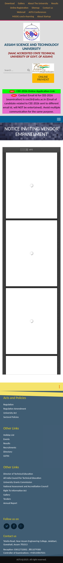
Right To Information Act (15, 490)
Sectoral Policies (11, 417)
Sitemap (35, 7)
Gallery (21, 3)
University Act (10, 412)
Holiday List (8, 435)
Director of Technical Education (18, 473)
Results (54, 3)
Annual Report (10, 503)
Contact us (48, 7)
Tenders (7, 499)
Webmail (21, 12)
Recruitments (9, 447)
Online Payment (43, 78)
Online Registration (19, 7)
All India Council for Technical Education (22, 478)
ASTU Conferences (37, 12)
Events (6, 439)
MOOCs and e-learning (23, 16)
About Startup (44, 16)
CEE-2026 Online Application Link (31, 91)
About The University (38, 3)
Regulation (8, 404)
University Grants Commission (17, 482)
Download (10, 3)
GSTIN (6, 456)
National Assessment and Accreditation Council (25, 486)
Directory (7, 451)
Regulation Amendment (14, 408)
